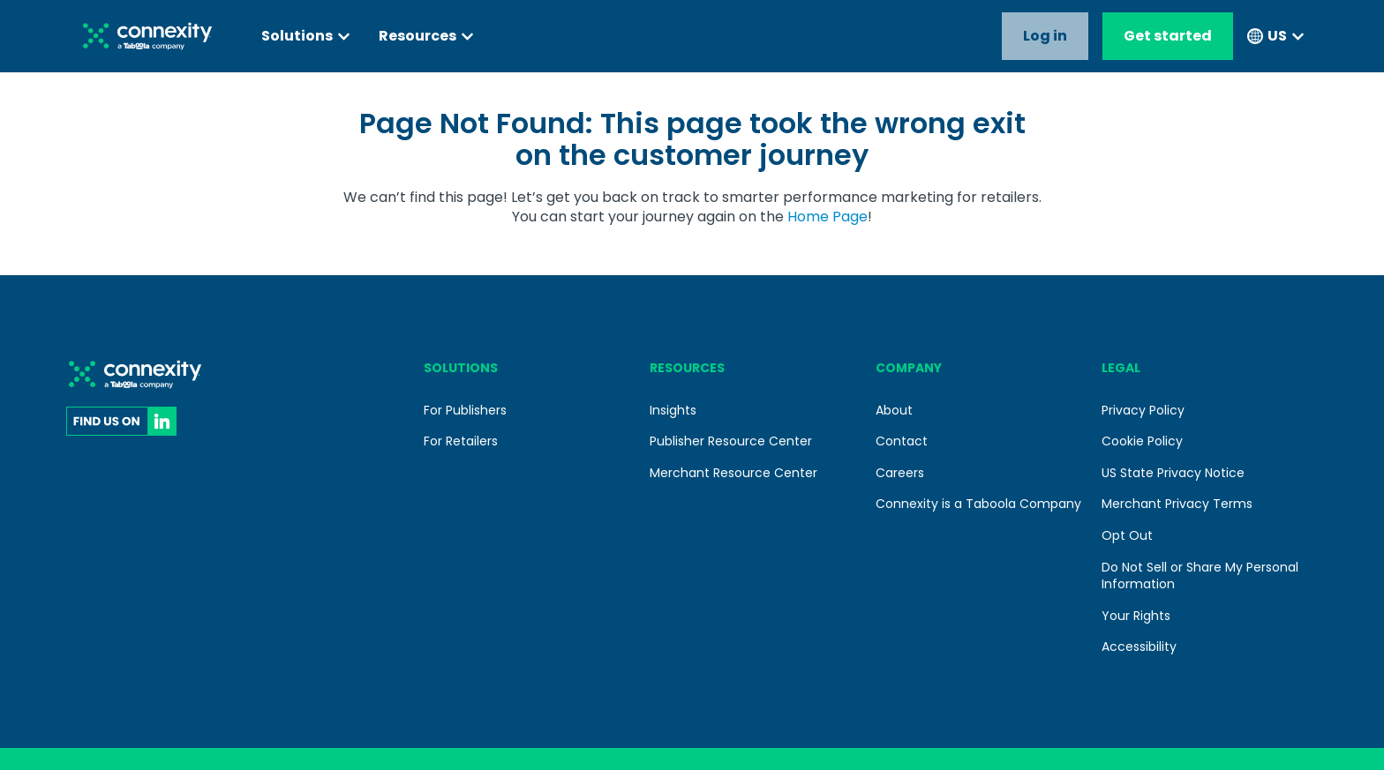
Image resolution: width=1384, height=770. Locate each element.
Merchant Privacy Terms (1177, 503)
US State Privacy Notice (1173, 473)
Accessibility (1139, 646)
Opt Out (1127, 535)
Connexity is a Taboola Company (978, 503)
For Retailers (461, 441)
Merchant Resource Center (733, 473)
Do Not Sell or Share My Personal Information (1200, 576)
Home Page (827, 216)
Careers (900, 473)
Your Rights (1136, 615)
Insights (673, 410)
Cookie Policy (1142, 441)
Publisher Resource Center (731, 441)
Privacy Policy (1143, 410)
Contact (902, 441)
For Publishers (465, 410)
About (894, 410)
